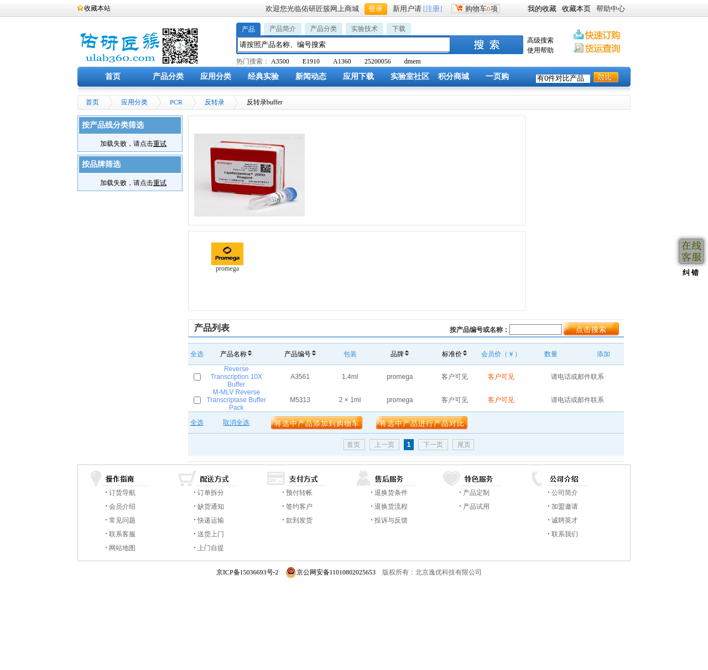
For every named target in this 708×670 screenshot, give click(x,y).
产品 (248, 29)
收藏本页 (576, 8)
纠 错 (689, 272)
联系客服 (122, 534)
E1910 (311, 61)
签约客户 (299, 506)
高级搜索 (540, 40)
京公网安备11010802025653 (330, 572)
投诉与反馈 (391, 520)
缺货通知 (210, 506)
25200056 (378, 61)
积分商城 (453, 76)
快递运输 (210, 520)
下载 (398, 29)
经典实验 (263, 76)
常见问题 (122, 520)
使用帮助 (540, 50)
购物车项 (475, 8)
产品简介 (282, 29)
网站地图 (122, 548)
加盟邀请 (564, 506)
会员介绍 (122, 506)
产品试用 (476, 506)
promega (227, 257)
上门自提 (210, 548)
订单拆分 (210, 493)
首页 (113, 76)
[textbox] (344, 44)
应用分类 (215, 76)
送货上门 (210, 534)
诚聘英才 (564, 520)
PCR (176, 102)
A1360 (342, 61)
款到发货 (299, 520)
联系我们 (564, 534)
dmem (412, 61)
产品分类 (323, 29)
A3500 (280, 61)
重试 (159, 143)
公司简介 (564, 493)
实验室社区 (410, 76)
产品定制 (476, 493)
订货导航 (122, 493)
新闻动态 (310, 76)
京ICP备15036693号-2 (247, 572)
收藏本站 (97, 8)
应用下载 (358, 76)
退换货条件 (391, 493)
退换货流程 (391, 506)
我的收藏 (542, 8)
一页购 (497, 76)
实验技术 (364, 29)
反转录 (215, 102)
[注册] (432, 8)
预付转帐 (299, 493)
